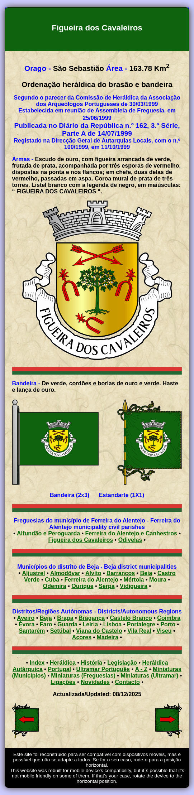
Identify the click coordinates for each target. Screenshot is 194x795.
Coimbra (168, 618)
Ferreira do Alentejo (92, 580)
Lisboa (112, 624)
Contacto (127, 682)
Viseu (163, 631)
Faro (46, 624)
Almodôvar (65, 573)
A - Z (141, 669)
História (91, 663)
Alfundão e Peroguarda (48, 533)
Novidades (95, 682)
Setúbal (60, 631)
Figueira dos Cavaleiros (80, 540)
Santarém (32, 631)
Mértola (134, 580)
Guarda (67, 624)
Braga (65, 618)
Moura (157, 580)
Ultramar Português (103, 669)
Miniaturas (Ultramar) (149, 676)
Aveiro (25, 618)
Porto (167, 624)
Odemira (54, 586)
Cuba (52, 580)
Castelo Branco (131, 618)
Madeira (107, 637)
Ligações (63, 682)
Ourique (82, 586)
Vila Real (139, 631)
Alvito (93, 573)
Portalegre (141, 624)
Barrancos (121, 573)
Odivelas (130, 540)
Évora (26, 624)
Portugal (59, 669)
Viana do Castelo (99, 631)
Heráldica (63, 663)
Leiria (90, 624)
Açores (81, 637)
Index (36, 663)
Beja (146, 573)
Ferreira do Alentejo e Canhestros (131, 533)
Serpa (106, 586)
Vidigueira (133, 586)
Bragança (92, 618)
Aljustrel (33, 573)
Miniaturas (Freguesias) (83, 676)
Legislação (122, 663)
